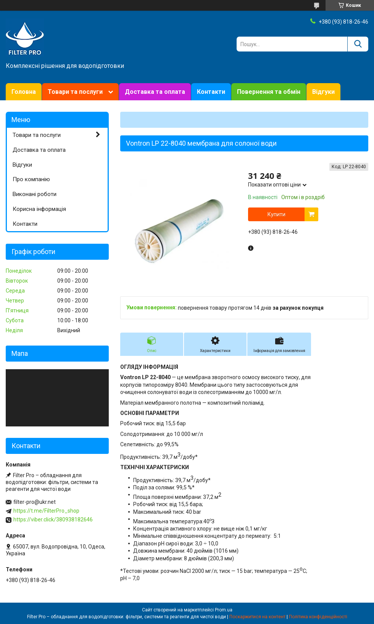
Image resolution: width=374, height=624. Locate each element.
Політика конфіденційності (318, 616)
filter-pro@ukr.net (34, 502)
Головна (23, 91)
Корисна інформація (39, 209)
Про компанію (31, 179)
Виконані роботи (34, 194)
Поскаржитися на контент (257, 616)
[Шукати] (357, 44)
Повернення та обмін (268, 91)
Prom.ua (223, 610)
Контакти (211, 91)
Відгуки (323, 91)
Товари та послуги (75, 91)
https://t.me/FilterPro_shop (46, 511)
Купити (276, 214)
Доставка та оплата (155, 91)
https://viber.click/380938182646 (53, 519)
